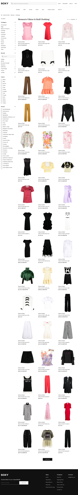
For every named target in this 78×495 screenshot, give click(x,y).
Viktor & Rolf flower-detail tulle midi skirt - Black (44, 260)
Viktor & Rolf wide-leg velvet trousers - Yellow (24, 125)
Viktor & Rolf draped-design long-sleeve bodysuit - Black (64, 125)
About (71, 3)
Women (18, 9)
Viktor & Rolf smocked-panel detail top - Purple (44, 369)
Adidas (2, 59)
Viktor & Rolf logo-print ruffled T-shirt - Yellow (64, 179)
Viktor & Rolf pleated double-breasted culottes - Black (24, 451)
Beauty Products (5, 28)
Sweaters (3, 45)
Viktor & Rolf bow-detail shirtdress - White (64, 260)
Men (24, 9)
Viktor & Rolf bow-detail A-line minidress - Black (24, 179)
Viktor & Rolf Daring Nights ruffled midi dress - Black (24, 260)
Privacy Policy (60, 487)
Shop (59, 3)
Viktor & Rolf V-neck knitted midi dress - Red (64, 423)
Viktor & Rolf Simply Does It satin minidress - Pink (24, 43)
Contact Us (59, 489)
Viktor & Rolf (6, 15)
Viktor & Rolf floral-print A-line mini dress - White (44, 152)
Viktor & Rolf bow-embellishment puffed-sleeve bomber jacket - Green (24, 288)
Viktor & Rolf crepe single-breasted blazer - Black (24, 70)
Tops (2, 49)
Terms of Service (60, 484)
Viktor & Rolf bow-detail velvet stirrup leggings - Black (64, 70)
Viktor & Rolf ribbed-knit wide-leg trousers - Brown (24, 97)
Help (76, 3)
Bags (37, 9)
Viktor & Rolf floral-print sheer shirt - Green (24, 152)
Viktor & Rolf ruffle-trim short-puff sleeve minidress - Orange (44, 97)
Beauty (60, 9)
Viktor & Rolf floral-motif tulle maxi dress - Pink (44, 423)
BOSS (2, 61)
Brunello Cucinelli (5, 63)
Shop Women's (49, 482)
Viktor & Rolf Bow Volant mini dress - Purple (64, 206)
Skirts (2, 43)
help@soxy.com (71, 477)
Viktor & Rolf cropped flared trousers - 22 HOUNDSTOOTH (64, 342)
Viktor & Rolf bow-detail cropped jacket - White (24, 315)
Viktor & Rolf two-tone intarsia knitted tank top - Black (24, 396)
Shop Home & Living (50, 487)
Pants (2, 39)
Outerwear (3, 38)
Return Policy (60, 482)
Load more (47, 459)
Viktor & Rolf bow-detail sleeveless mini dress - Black (64, 288)
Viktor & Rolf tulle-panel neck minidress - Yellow (44, 288)
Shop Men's (48, 479)
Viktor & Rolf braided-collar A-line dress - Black (24, 233)
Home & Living (51, 9)
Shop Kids (48, 484)
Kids (43, 9)
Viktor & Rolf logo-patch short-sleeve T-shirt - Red (24, 206)
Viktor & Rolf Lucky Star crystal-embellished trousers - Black (44, 206)
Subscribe (24, 482)
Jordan (2, 72)
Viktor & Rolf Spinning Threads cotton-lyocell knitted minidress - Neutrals (44, 342)
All (1, 15)
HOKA (2, 70)
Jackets (3, 36)
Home (47, 477)
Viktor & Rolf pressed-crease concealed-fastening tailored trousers (44, 396)
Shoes (30, 9)
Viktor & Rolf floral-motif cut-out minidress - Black (44, 233)
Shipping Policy (60, 479)
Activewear (4, 24)
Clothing (3, 30)
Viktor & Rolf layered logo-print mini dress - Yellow (44, 451)
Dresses (3, 32)
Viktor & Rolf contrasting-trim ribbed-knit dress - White (64, 233)
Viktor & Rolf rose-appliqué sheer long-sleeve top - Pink (64, 43)
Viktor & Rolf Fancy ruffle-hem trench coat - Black (64, 97)
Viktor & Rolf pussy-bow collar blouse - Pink (44, 125)
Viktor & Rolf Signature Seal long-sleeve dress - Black (64, 396)
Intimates (3, 34)
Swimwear (3, 47)
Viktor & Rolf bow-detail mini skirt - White (44, 70)
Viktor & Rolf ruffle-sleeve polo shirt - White (44, 315)
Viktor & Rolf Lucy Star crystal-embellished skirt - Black (24, 369)
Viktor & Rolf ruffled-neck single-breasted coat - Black (24, 423)
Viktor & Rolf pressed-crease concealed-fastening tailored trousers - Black (64, 451)
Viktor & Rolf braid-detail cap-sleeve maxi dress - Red (44, 43)
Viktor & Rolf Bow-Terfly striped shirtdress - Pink (64, 152)
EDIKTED (3, 66)
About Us (59, 477)
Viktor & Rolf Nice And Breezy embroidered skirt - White (24, 342)
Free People (4, 68)
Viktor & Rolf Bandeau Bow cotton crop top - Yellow (44, 179)
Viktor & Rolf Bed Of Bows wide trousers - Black (64, 315)
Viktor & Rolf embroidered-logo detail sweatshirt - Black (64, 369)
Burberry (3, 64)
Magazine (65, 3)
